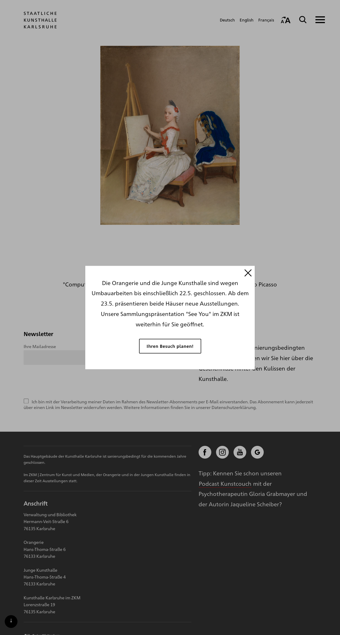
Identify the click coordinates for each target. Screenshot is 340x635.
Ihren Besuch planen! (170, 346)
